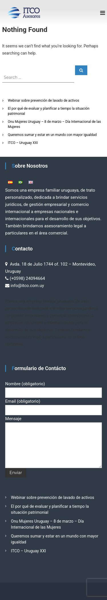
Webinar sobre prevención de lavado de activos (43, 101)
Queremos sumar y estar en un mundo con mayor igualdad (52, 135)
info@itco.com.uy (27, 285)
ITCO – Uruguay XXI (23, 143)
